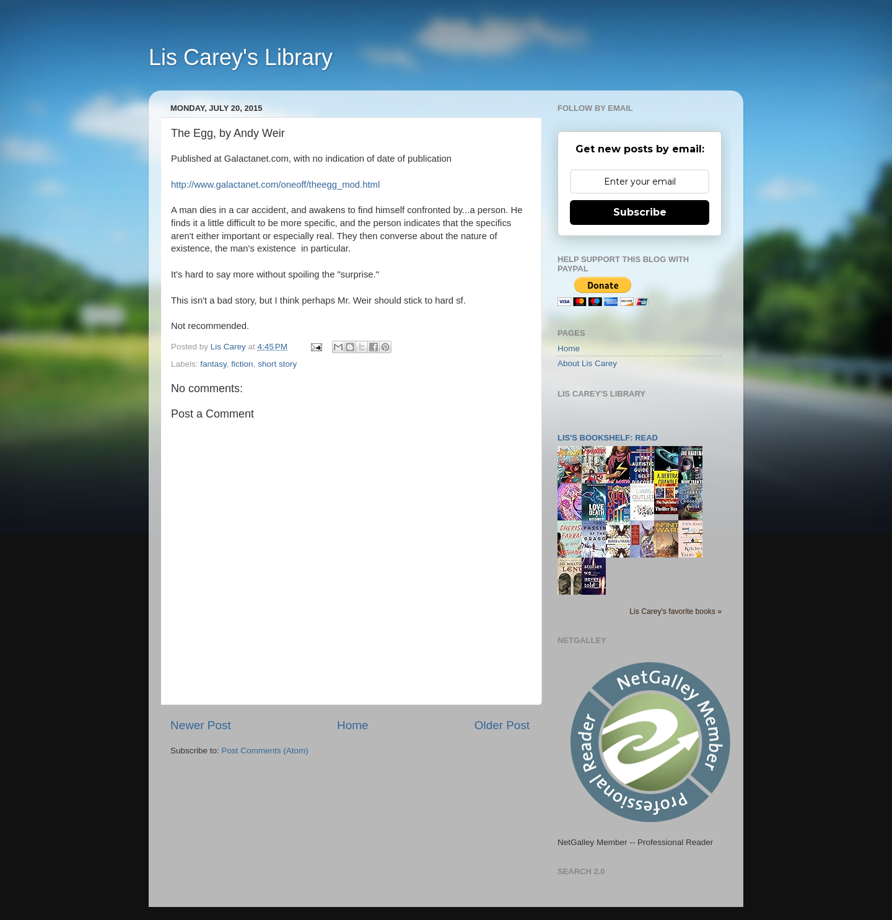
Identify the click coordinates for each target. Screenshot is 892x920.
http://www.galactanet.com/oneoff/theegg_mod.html (275, 185)
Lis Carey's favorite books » (675, 611)
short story (277, 364)
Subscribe (640, 212)
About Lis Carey (587, 363)
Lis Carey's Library (241, 57)
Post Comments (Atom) (265, 750)
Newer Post (200, 725)
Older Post (502, 725)
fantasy (213, 364)
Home (352, 725)
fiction (242, 364)
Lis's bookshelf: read (608, 437)
